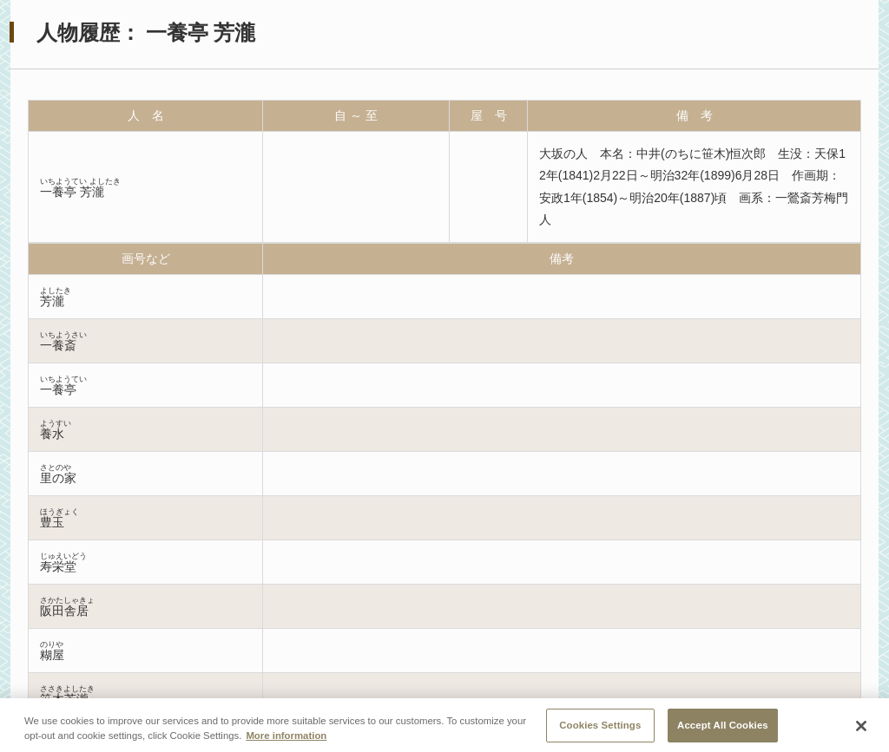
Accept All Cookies (722, 729)
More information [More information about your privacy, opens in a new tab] (286, 740)
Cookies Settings (600, 729)
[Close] (861, 731)
